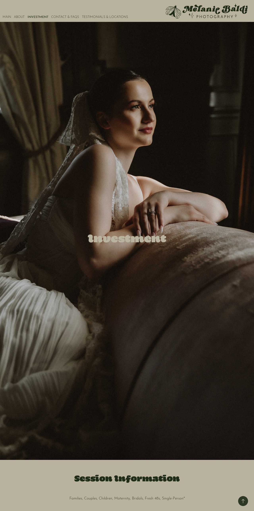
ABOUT (19, 16)
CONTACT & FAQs (65, 16)
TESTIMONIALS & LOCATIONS (105, 16)
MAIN (7, 16)
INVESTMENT (38, 16)
